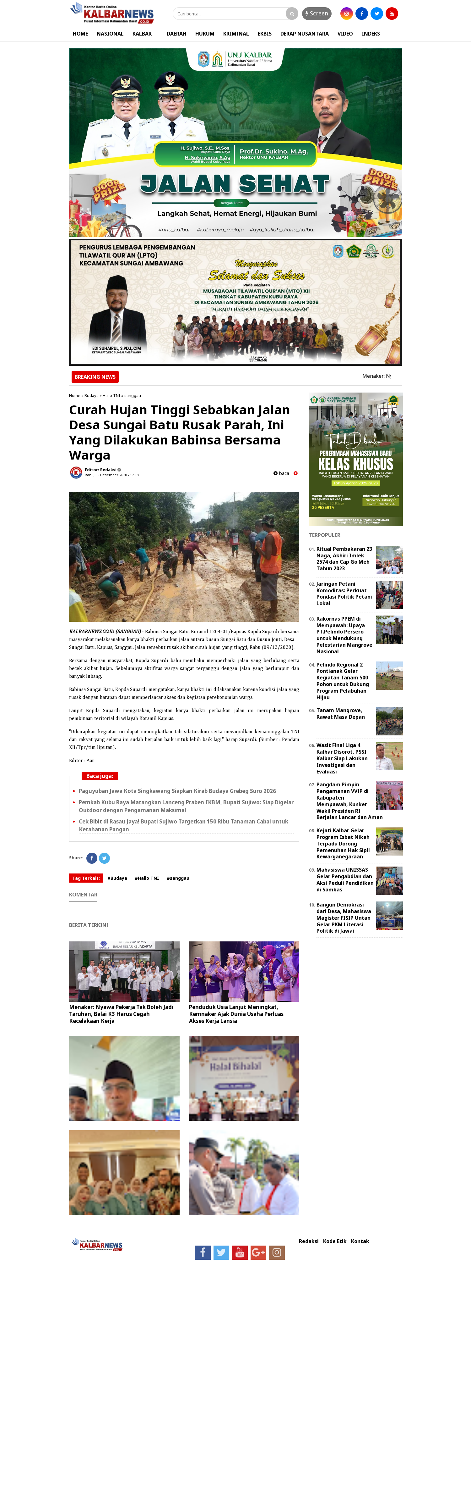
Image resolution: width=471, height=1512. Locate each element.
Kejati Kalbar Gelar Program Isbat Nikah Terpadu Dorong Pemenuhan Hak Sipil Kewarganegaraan (343, 843)
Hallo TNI (111, 395)
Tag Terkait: (86, 878)
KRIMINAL (236, 33)
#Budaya (117, 878)
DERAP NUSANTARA (304, 33)
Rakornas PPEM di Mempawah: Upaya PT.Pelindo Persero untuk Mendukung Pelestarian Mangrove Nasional (344, 635)
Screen (317, 13)
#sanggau (178, 878)
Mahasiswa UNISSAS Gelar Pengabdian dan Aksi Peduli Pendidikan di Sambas (345, 879)
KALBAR (142, 33)
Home (74, 395)
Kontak (360, 1241)
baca (281, 473)
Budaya (91, 395)
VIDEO (345, 33)
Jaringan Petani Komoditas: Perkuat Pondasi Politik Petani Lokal (344, 593)
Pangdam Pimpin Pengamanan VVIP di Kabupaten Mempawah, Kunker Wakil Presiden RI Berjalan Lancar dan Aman (350, 801)
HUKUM (204, 33)
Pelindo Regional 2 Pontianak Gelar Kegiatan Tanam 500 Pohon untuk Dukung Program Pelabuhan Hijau (343, 681)
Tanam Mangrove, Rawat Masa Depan (341, 713)
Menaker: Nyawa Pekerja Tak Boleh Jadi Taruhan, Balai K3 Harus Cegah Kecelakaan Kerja (121, 1013)
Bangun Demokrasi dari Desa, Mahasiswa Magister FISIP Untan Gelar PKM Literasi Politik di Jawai (344, 917)
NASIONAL (110, 33)
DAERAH (177, 33)
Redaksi (309, 1241)
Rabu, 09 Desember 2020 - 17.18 (111, 474)
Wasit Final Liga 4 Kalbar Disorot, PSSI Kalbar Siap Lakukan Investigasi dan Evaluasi (342, 758)
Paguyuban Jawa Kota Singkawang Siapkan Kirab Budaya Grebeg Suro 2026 (177, 791)
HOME (80, 33)
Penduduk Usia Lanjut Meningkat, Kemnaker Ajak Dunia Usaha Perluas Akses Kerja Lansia (236, 1013)
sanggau (132, 395)
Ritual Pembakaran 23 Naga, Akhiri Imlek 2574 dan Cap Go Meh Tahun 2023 (344, 558)
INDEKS (371, 33)
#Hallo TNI (147, 878)
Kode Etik (335, 1241)
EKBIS (265, 33)
